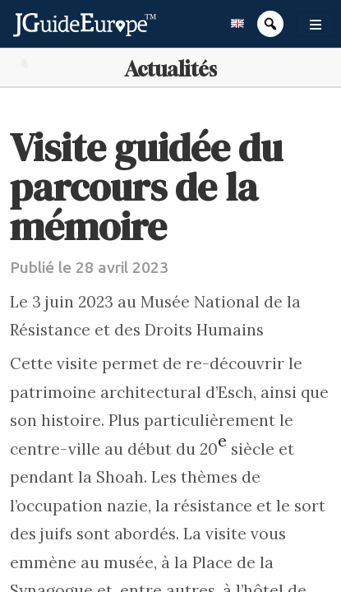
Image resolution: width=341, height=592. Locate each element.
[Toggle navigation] (315, 24)
